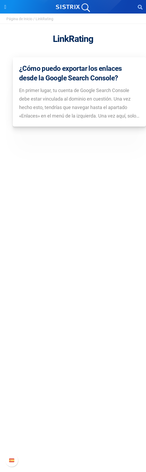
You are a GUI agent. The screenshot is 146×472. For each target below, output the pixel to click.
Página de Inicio (19, 19)
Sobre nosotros (73, 240)
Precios (73, 301)
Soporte (73, 404)
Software (73, 291)
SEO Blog (73, 370)
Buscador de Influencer (73, 327)
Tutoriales (73, 387)
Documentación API (73, 431)
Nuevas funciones (73, 423)
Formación (73, 257)
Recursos (73, 344)
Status (73, 448)
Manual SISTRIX (73, 414)
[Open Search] (140, 7)
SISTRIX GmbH (73, 230)
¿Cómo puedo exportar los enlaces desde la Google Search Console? (70, 73)
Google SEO (73, 310)
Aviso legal (73, 274)
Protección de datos (73, 266)
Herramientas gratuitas (73, 379)
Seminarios (73, 362)
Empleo (73, 249)
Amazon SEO (73, 318)
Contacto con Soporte (73, 440)
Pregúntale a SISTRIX (73, 353)
